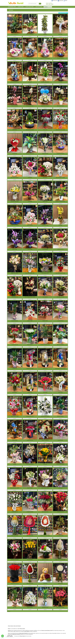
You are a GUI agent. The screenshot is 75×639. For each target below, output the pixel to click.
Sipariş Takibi (60, 0)
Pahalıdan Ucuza (19, 12)
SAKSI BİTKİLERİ (38, 6)
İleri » (9, 611)
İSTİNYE (11, 10)
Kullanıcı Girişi (54, 0)
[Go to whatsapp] (2, 636)
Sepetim (65, 0)
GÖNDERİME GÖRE (12, 6)
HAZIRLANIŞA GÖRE (29, 6)
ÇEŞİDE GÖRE (20, 6)
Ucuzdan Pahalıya (11, 12)
